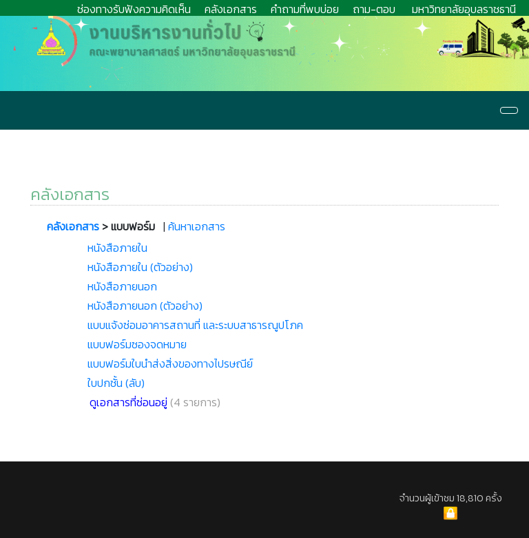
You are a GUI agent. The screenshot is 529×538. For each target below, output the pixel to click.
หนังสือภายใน (117, 247)
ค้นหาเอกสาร (196, 226)
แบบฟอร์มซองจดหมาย (137, 344)
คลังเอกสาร (231, 9)
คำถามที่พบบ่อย (305, 9)
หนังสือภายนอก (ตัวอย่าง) (145, 305)
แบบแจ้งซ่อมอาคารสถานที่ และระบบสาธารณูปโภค (195, 325)
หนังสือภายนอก (122, 286)
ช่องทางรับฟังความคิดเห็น (134, 9)
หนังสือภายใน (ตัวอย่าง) (140, 267)
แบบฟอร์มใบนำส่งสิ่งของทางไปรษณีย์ (170, 363)
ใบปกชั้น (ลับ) (116, 383)
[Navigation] (509, 110)
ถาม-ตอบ (374, 9)
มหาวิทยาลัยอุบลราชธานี (464, 9)
